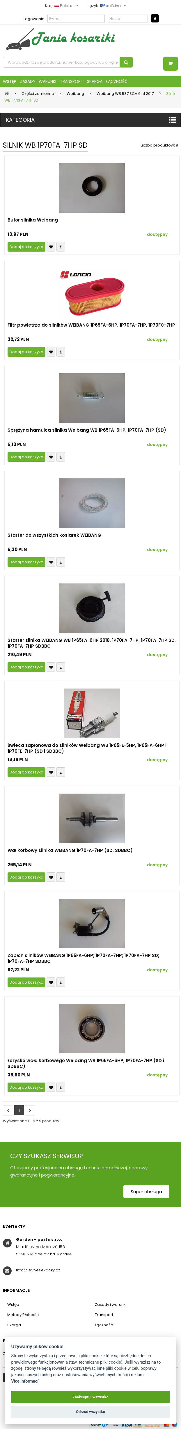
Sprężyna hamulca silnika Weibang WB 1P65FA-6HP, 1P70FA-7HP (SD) (87, 430)
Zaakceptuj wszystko (90, 1397)
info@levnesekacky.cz (38, 1270)
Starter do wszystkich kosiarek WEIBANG (54, 535)
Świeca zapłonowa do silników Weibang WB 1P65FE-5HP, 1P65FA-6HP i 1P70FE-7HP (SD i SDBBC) (87, 748)
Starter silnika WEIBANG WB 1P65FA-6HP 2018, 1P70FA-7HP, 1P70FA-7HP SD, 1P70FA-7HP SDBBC (92, 643)
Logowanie (34, 19)
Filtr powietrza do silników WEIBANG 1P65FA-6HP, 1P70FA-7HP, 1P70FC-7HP (91, 325)
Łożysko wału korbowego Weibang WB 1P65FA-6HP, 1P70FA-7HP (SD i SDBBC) (86, 1063)
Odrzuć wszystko (90, 1411)
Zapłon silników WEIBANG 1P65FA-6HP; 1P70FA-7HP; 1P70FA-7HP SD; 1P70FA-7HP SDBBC (83, 958)
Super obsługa (146, 1191)
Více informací (24, 1381)
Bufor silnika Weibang (33, 220)
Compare (60, 247)
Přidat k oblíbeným (51, 247)
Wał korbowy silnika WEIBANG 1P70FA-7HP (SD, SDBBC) (70, 850)
